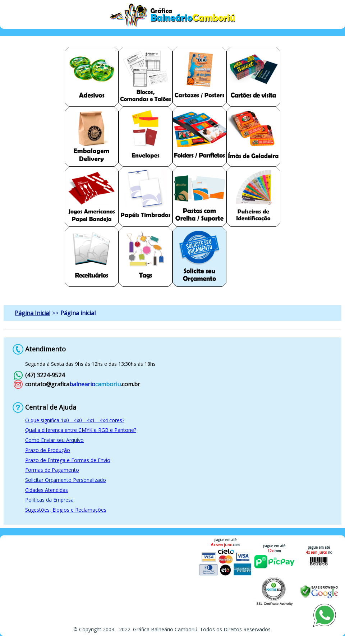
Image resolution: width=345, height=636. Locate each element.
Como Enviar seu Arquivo (54, 440)
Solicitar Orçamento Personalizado (65, 479)
